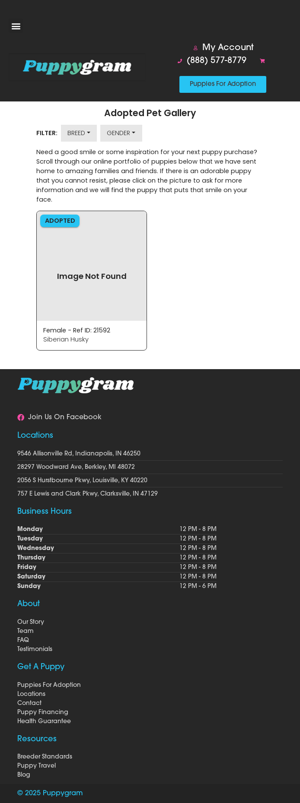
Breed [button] (76, 133)
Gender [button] (118, 133)
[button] (16, 26)
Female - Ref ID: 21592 (76, 330)
